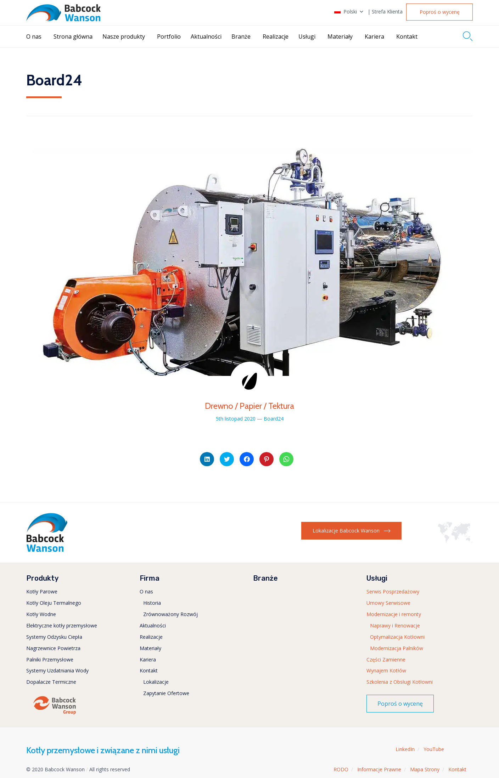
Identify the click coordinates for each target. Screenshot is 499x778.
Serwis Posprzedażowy (392, 591)
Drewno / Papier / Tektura (249, 406)
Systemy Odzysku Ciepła (54, 636)
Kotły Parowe (41, 591)
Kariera (374, 36)
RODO (340, 769)
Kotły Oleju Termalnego (53, 602)
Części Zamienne (385, 659)
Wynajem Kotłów (386, 670)
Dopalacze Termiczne (51, 681)
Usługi (306, 36)
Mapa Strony (424, 769)
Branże (241, 36)
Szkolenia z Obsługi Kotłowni (399, 681)
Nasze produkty (123, 36)
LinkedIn (405, 749)
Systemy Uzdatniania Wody (57, 670)
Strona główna (73, 36)
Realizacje (275, 36)
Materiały (340, 36)
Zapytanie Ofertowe (166, 693)
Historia (152, 602)
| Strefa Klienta (385, 11)
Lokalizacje (156, 681)
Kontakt (406, 36)
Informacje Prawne (379, 769)
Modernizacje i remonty (393, 614)
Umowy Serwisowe (388, 602)
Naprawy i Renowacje (395, 625)
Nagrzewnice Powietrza (53, 648)
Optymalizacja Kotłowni (397, 636)
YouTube (434, 749)
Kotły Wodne (41, 614)
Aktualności (206, 36)
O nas (33, 36)
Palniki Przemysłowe (49, 659)
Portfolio (169, 36)
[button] (439, 12)
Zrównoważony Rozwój (170, 614)
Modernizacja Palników (396, 648)
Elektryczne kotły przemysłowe (61, 625)
